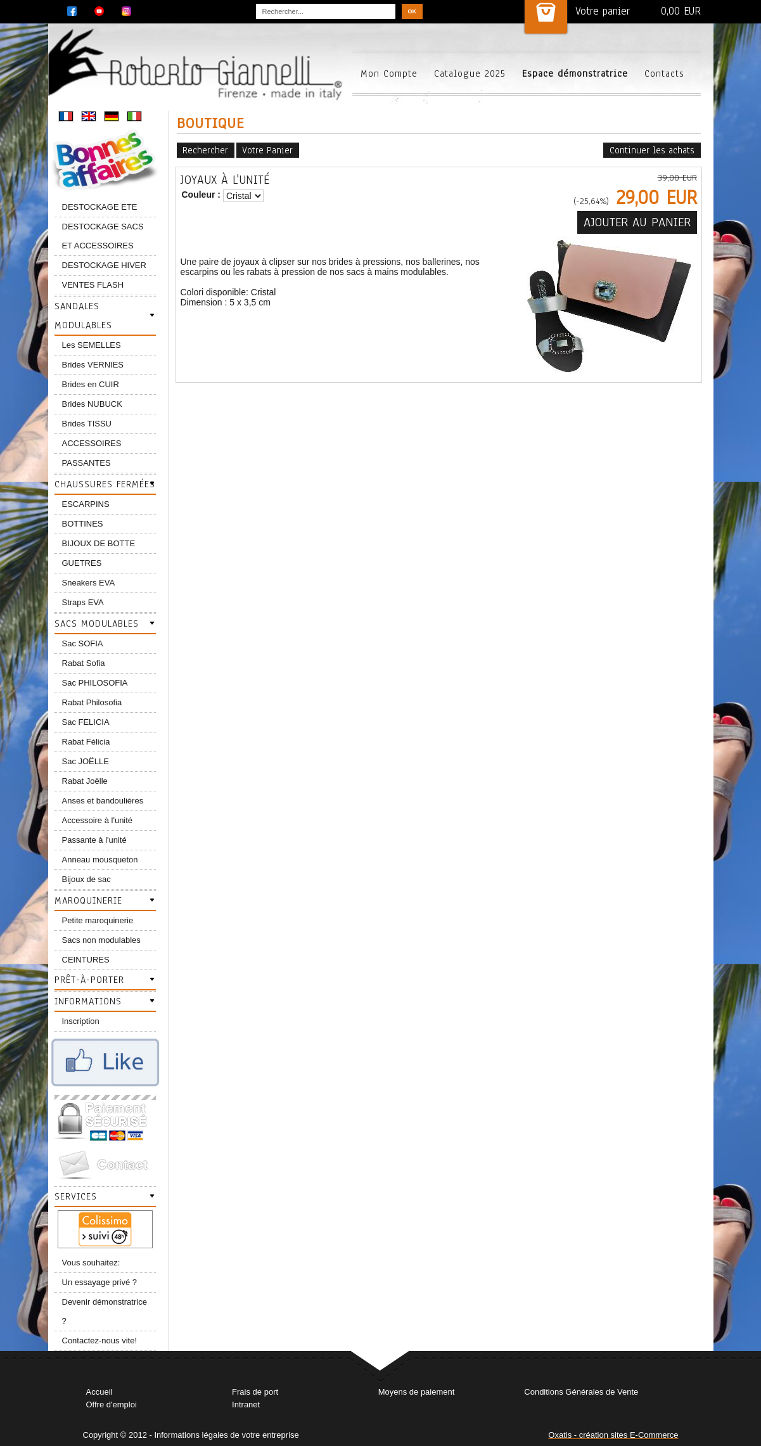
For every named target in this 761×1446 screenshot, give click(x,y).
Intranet (246, 1404)
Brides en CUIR (90, 384)
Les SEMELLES (91, 345)
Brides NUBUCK (92, 404)
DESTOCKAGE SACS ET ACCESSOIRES (103, 236)
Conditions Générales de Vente (581, 1392)
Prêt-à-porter (89, 979)
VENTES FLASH (93, 285)
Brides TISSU (87, 423)
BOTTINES (82, 523)
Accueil (99, 1392)
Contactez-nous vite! (99, 1340)
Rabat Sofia (83, 663)
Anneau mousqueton (100, 859)
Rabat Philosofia (92, 702)
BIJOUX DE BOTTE (99, 543)
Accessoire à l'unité (97, 820)
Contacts (664, 73)
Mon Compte (389, 73)
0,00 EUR (681, 11)
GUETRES (82, 563)
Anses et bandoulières (103, 800)
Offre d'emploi (111, 1404)
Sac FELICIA (86, 722)
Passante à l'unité (94, 840)
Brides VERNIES (93, 364)
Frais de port (255, 1392)
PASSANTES (86, 463)
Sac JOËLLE (85, 761)
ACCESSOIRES (92, 443)
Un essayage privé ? (99, 1282)
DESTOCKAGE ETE (99, 207)
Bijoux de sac (86, 879)
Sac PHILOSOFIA (95, 683)
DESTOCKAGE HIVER (104, 265)
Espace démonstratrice (575, 73)
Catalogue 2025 (470, 73)
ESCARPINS (86, 504)
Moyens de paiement (416, 1392)
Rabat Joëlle (85, 781)
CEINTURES (86, 959)
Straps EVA (83, 602)
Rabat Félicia (86, 741)
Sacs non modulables (101, 940)
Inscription (80, 1021)
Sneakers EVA (88, 582)
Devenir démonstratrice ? (104, 1311)
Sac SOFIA (82, 643)
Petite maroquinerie (98, 920)
